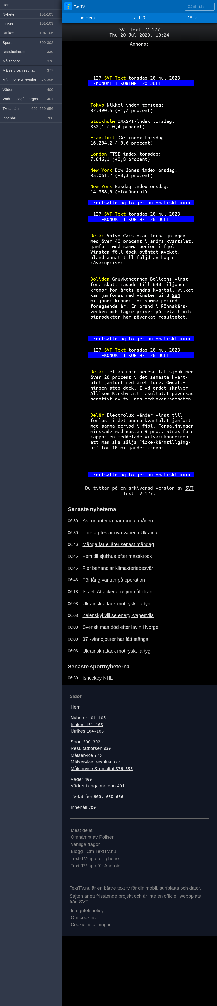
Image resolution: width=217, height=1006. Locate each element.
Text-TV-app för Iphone (95, 858)
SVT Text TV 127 (139, 29)
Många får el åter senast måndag (118, 544)
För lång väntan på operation (113, 580)
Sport (85, 741)
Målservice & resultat (102, 768)
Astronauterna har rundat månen (117, 520)
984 (176, 295)
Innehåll (83, 807)
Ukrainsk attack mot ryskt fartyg (116, 603)
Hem (87, 18)
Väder (81, 779)
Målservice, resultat (95, 761)
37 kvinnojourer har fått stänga (115, 639)
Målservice (86, 755)
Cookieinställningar (91, 924)
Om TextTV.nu (101, 851)
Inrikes (87, 724)
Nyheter (88, 717)
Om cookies (83, 917)
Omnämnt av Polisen (93, 837)
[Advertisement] (139, 59)
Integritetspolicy (87, 910)
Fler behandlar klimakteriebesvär (117, 568)
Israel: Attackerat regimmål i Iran (117, 591)
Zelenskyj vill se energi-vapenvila (118, 615)
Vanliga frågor (85, 844)
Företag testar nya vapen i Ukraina (119, 532)
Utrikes (87, 731)
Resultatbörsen (91, 748)
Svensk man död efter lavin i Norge (120, 627)
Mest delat (82, 830)
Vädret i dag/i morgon (98, 785)
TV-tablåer (97, 796)
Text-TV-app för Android (96, 865)
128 (191, 18)
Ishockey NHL (97, 678)
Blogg (77, 851)
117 (139, 18)
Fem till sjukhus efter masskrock (117, 556)
